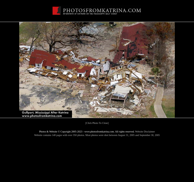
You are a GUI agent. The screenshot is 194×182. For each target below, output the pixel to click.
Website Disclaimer (145, 131)
